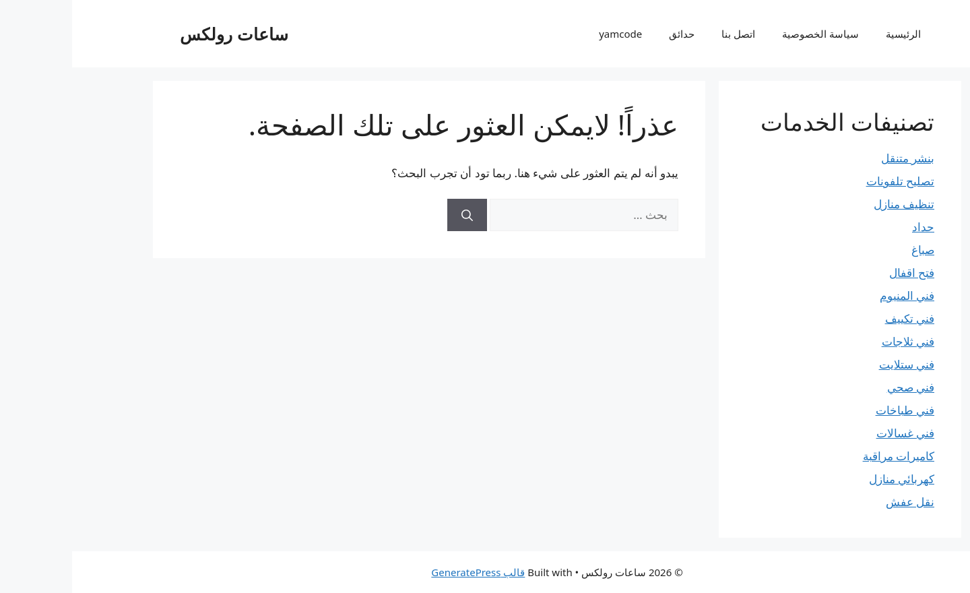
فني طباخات (833, 410)
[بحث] (395, 215)
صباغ (850, 249)
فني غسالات (833, 433)
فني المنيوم (835, 295)
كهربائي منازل (829, 479)
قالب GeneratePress (406, 572)
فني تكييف (837, 318)
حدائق (609, 33)
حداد (851, 227)
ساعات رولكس (162, 33)
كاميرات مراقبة (826, 456)
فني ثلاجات (836, 341)
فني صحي (838, 387)
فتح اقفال (839, 272)
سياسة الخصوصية (748, 33)
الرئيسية (831, 33)
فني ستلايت (834, 364)
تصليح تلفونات (828, 181)
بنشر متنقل (835, 158)
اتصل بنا (666, 33)
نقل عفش (838, 501)
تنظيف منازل (832, 204)
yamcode (548, 33)
